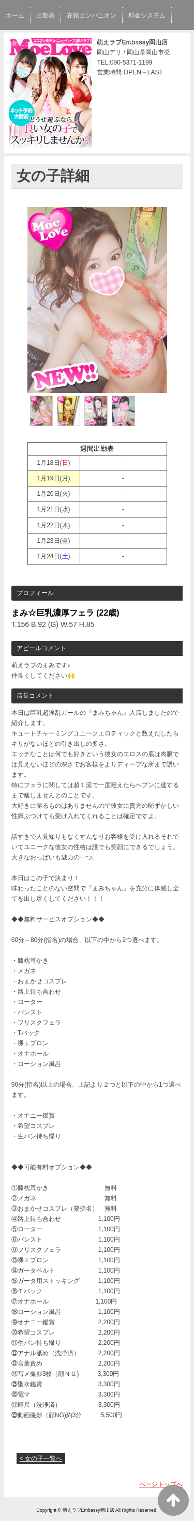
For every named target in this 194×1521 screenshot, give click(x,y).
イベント (67, 43)
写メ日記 (104, 43)
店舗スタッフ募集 (67, 71)
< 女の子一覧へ (41, 1458)
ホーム (15, 15)
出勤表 (45, 15)
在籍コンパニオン (91, 15)
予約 (134, 43)
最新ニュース (24, 43)
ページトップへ (161, 1484)
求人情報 (18, 71)
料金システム (147, 15)
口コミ (162, 43)
